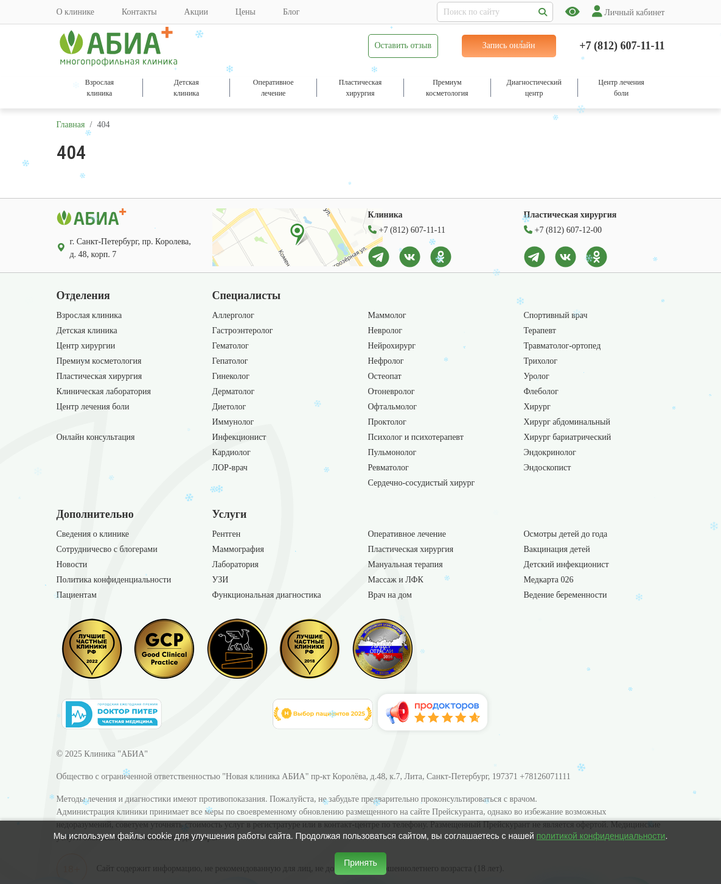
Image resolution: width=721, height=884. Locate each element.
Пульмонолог (392, 452)
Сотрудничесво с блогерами (107, 549)
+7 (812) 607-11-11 (621, 46)
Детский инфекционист (566, 564)
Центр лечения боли (93, 406)
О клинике (76, 11)
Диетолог (229, 406)
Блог (291, 11)
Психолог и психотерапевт (416, 437)
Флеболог (541, 391)
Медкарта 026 (549, 579)
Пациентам (77, 594)
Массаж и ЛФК (395, 579)
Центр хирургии (86, 345)
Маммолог (387, 315)
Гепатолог (230, 361)
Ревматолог (388, 467)
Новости (72, 564)
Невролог (385, 330)
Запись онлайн (508, 45)
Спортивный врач (556, 315)
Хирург (537, 406)
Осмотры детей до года (566, 534)
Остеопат (385, 376)
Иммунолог (233, 421)
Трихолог (541, 361)
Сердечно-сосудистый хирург (421, 482)
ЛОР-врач (230, 467)
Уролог (536, 376)
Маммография (238, 549)
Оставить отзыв (403, 45)
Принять (360, 863)
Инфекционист (239, 437)
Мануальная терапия (405, 564)
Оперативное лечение (407, 534)
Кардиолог (231, 452)
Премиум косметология (99, 361)
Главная (71, 124)
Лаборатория (235, 564)
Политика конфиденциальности (114, 579)
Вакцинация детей (557, 549)
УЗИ (220, 579)
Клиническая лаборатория (104, 391)
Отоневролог (391, 391)
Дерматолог (233, 391)
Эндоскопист (547, 467)
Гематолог (230, 345)
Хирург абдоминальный (567, 421)
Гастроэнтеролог (242, 330)
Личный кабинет (628, 12)
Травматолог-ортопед (562, 345)
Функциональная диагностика (266, 594)
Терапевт (540, 330)
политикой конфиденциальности (601, 836)
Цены (245, 11)
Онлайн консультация (96, 437)
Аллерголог (233, 315)
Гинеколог (230, 376)
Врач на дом (390, 594)
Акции (196, 11)
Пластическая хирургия (99, 376)
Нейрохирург (392, 345)
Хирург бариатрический (567, 437)
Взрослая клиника (89, 315)
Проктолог (387, 421)
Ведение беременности (565, 594)
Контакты (139, 11)
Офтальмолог (392, 406)
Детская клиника (87, 330)
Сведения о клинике (93, 534)
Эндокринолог (550, 452)
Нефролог (386, 361)
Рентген (226, 534)
